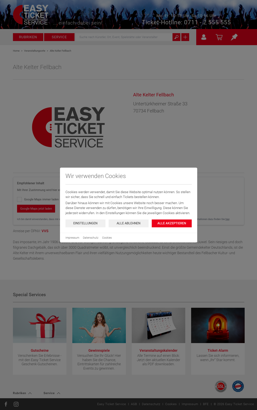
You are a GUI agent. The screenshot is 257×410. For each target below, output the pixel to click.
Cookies (107, 237)
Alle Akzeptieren (171, 223)
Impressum (72, 237)
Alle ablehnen (128, 223)
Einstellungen (85, 223)
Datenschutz (90, 237)
